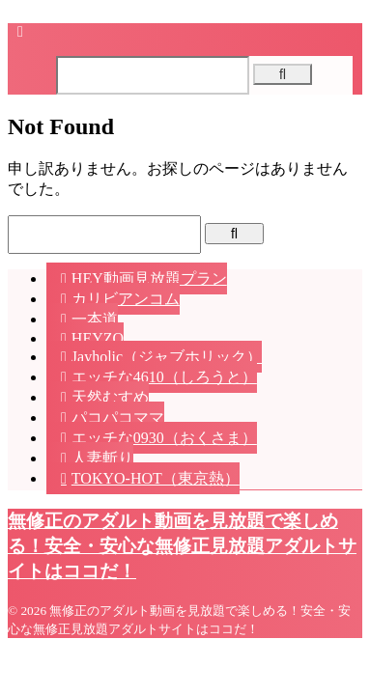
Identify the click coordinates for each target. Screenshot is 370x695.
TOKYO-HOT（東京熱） (155, 478)
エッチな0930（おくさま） (164, 438)
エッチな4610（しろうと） (164, 377)
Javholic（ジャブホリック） (166, 356)
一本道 (94, 319)
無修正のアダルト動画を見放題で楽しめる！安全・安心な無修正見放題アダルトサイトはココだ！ (182, 546)
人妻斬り (102, 458)
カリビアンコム (125, 299)
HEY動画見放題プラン (149, 278)
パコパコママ (117, 417)
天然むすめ (110, 397)
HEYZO (97, 338)
